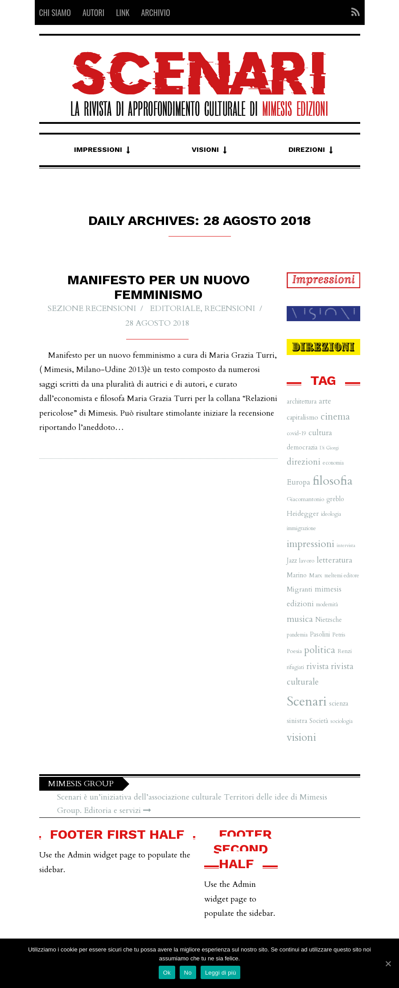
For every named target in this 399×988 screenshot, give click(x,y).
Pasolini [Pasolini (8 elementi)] (320, 634)
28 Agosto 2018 (157, 323)
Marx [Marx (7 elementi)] (315, 576)
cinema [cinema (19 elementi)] (335, 416)
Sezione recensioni (92, 308)
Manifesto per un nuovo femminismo (158, 287)
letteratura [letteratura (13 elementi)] (334, 560)
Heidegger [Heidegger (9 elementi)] (303, 513)
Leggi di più (220, 972)
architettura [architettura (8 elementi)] (302, 401)
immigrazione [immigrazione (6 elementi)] (301, 528)
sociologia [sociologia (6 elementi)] (341, 721)
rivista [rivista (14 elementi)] (317, 666)
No (188, 972)
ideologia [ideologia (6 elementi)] (331, 514)
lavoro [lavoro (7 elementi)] (306, 561)
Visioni (205, 149)
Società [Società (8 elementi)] (318, 721)
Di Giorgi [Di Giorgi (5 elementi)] (329, 448)
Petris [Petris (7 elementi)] (338, 635)
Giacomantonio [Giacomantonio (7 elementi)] (305, 499)
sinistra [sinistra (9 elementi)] (297, 721)
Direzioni (306, 149)
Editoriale (175, 308)
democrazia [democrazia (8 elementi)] (302, 447)
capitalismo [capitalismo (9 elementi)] (302, 417)
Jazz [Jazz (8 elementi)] (292, 560)
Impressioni (98, 149)
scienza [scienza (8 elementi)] (338, 703)
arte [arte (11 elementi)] (325, 401)
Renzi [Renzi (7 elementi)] (344, 651)
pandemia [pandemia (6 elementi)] (297, 634)
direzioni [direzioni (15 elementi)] (304, 462)
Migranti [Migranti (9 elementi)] (300, 589)
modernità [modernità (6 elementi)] (327, 604)
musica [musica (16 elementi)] (300, 619)
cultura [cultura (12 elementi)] (320, 433)
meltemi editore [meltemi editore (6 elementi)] (342, 575)
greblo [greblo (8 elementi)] (335, 499)
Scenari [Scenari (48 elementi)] (307, 701)
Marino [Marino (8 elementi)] (297, 575)
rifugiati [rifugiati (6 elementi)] (295, 667)
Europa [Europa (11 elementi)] (298, 482)
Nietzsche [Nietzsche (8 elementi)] (328, 620)
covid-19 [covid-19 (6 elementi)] (296, 433)
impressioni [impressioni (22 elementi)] (310, 544)
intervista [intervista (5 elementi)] (346, 545)
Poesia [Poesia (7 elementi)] (294, 651)
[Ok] (387, 963)
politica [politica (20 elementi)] (319, 650)
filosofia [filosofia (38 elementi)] (333, 481)
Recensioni (230, 308)
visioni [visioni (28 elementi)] (301, 737)
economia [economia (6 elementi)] (333, 462)
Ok (167, 972)
